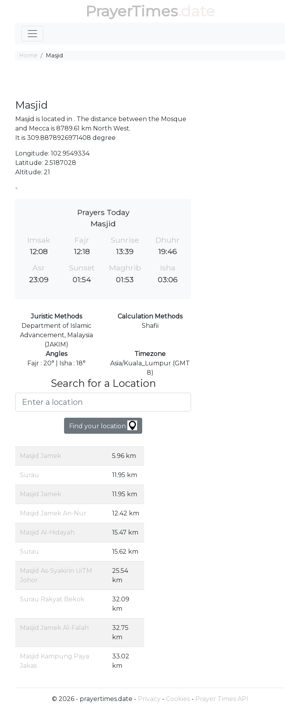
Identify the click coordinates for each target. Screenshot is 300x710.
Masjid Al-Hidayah (47, 532)
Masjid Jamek (40, 456)
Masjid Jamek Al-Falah (54, 627)
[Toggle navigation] (32, 33)
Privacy (149, 699)
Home (28, 55)
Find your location (103, 425)
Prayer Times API (221, 699)
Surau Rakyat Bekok (52, 599)
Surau (29, 475)
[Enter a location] (103, 402)
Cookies (178, 699)
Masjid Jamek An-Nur (53, 513)
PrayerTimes (132, 11)
